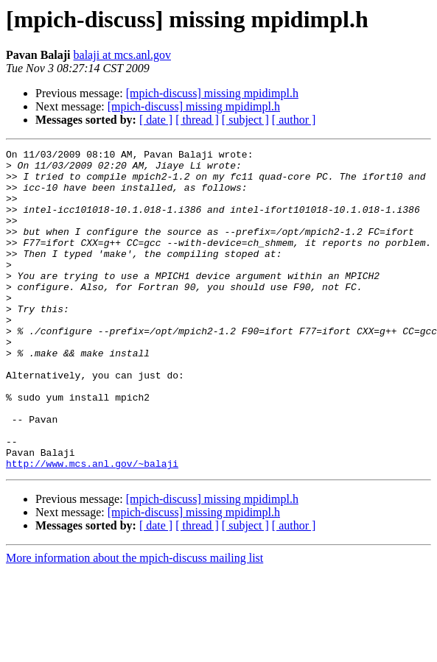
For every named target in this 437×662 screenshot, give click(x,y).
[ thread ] (197, 119)
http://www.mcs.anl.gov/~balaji (92, 527)
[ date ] (155, 119)
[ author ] (294, 119)
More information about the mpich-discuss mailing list (134, 622)
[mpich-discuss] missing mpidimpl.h (212, 93)
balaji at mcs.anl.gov (122, 55)
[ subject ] (245, 119)
